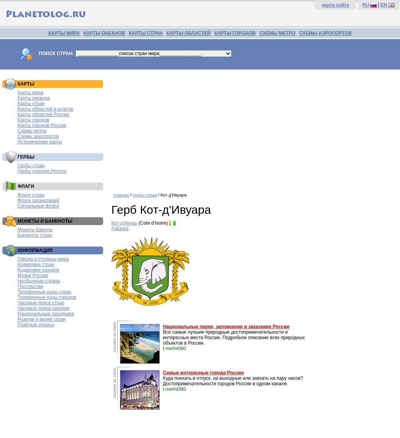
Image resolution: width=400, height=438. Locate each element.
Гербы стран (31, 165)
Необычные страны (39, 281)
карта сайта (335, 5)
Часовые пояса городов (43, 308)
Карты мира (30, 92)
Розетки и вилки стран (42, 319)
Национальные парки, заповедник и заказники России (226, 326)
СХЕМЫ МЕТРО (277, 33)
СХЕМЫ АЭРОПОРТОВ (325, 33)
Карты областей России (43, 114)
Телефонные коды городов (47, 297)
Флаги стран (31, 195)
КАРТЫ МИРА (64, 33)
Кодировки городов (38, 270)
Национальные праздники (46, 313)
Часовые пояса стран (41, 303)
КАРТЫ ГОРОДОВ (235, 33)
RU (365, 5)
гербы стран (144, 195)
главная (121, 195)
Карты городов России (42, 125)
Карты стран (31, 103)
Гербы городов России (42, 171)
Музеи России (33, 275)
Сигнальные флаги (38, 206)
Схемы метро (32, 131)
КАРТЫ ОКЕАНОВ (104, 33)
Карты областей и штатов (45, 109)
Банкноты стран (35, 235)
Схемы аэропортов (38, 136)
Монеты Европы (35, 229)
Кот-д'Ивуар (124, 223)
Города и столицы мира (43, 259)
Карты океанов (34, 98)
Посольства (30, 286)
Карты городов (33, 120)
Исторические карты (40, 142)
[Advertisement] (253, 128)
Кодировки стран (36, 264)
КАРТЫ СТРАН (145, 33)
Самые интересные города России (203, 372)
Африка (120, 228)
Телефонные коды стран (44, 292)
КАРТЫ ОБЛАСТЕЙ (188, 33)
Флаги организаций (38, 200)
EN (383, 5)
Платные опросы (36, 324)
